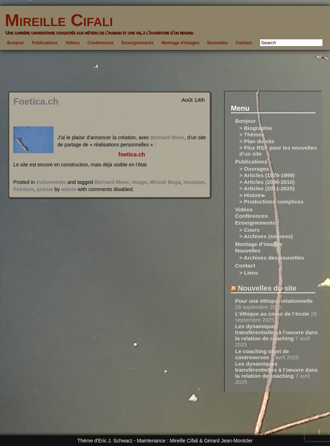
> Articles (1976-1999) (267, 175)
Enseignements (138, 42)
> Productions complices (271, 202)
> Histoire (251, 195)
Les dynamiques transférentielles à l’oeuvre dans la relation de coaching (276, 332)
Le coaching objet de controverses (262, 354)
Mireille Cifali (56, 20)
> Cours (249, 230)
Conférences (100, 42)
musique (193, 182)
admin (68, 189)
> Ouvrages (254, 169)
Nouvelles (217, 42)
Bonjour (15, 42)
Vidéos (72, 42)
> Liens (248, 273)
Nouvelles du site (267, 288)
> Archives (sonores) (266, 236)
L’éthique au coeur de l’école (272, 314)
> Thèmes (252, 134)
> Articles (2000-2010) (267, 182)
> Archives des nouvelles (271, 258)
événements (51, 182)
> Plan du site (256, 141)
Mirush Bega (165, 182)
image (139, 182)
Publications (44, 42)
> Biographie (255, 128)
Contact (243, 42)
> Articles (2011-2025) (267, 188)
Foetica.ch (36, 101)
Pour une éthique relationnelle (274, 301)
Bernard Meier (167, 137)
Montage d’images (180, 42)
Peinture (23, 189)
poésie (45, 189)
